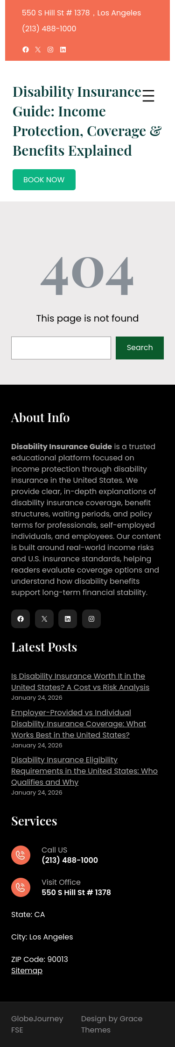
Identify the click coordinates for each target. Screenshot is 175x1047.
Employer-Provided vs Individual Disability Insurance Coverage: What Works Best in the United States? (78, 723)
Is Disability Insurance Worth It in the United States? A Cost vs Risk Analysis (80, 682)
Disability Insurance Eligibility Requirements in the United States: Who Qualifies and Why (84, 771)
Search (140, 347)
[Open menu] (148, 96)
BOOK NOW (43, 179)
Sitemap (26, 970)
